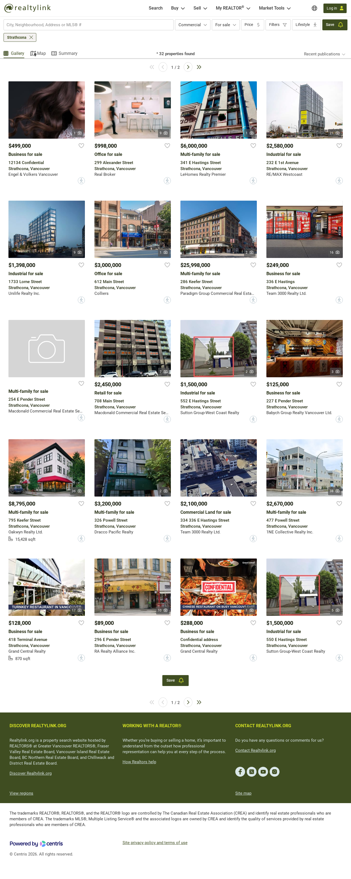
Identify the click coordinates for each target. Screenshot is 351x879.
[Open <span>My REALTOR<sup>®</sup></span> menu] (248, 8)
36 (77, 491)
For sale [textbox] (222, 24)
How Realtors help (139, 761)
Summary (68, 53)
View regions (21, 793)
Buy (175, 8)
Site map (243, 793)
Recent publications (322, 54)
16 (335, 252)
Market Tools (271, 8)
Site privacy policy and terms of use (155, 842)
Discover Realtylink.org (31, 773)
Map (41, 53)
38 (335, 491)
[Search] (156, 8)
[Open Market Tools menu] (289, 8)
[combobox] (89, 24)
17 (77, 610)
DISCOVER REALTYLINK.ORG (38, 725)
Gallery (17, 53)
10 (163, 610)
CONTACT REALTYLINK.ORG (263, 725)
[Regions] (314, 8)
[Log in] (335, 8)
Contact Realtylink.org (255, 750)
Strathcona (16, 37)
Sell (197, 8)
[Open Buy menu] (183, 8)
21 (335, 133)
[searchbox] (85, 25)
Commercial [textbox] (190, 24)
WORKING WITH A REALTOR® (152, 725)
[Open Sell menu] (205, 8)
